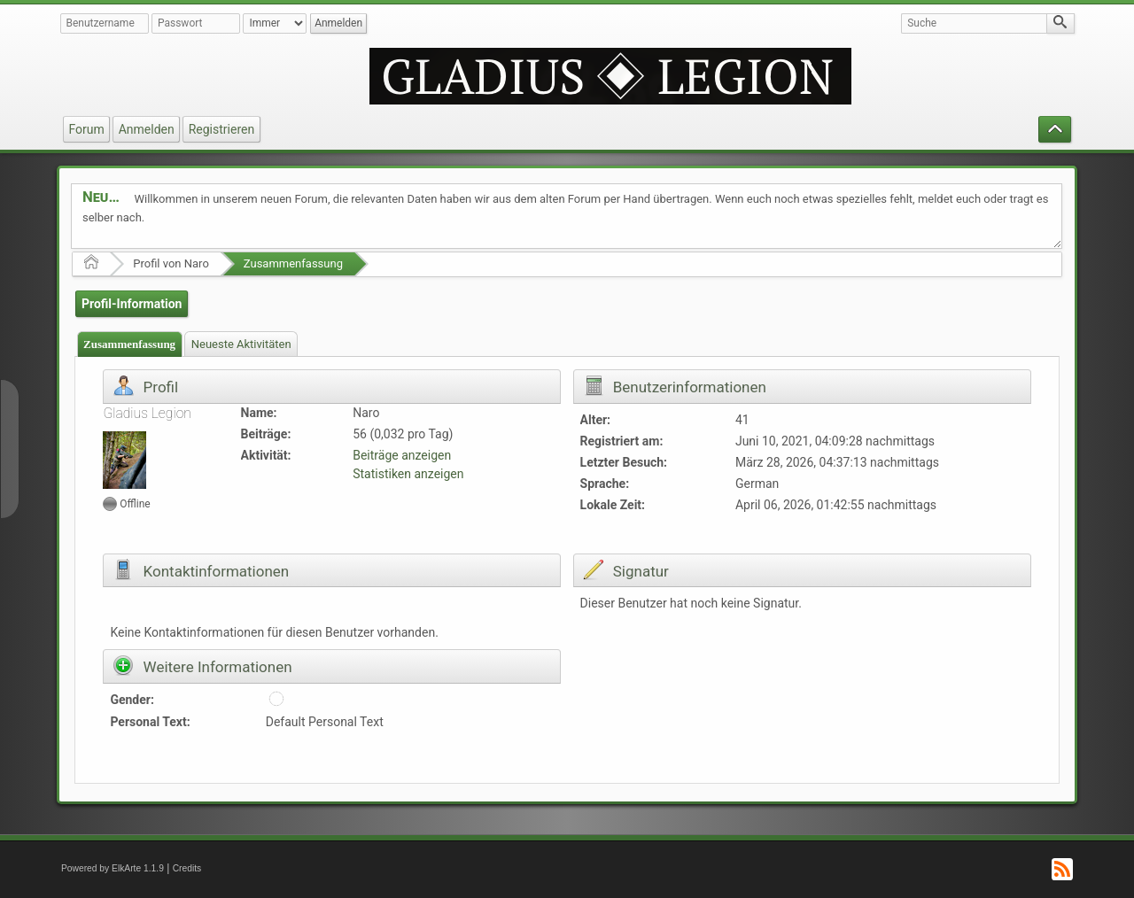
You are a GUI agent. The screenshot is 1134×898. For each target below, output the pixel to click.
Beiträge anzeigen (402, 455)
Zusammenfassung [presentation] (129, 344)
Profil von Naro (171, 263)
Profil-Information (132, 304)
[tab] (130, 344)
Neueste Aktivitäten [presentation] (241, 344)
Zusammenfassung (293, 263)
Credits (187, 868)
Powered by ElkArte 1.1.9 (112, 868)
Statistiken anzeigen (408, 474)
